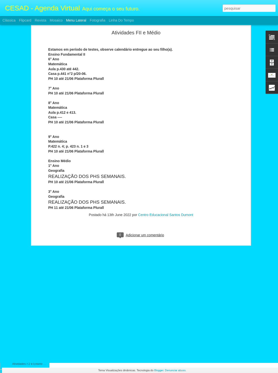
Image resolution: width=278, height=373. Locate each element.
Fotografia (97, 20)
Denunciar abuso (175, 370)
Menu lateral (76, 20)
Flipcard (25, 20)
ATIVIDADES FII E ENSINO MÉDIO (35, 341)
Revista (40, 20)
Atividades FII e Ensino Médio (31, 275)
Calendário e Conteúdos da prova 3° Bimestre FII (44, 330)
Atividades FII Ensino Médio (30, 263)
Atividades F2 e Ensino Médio (31, 297)
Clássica (9, 20)
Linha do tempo (121, 20)
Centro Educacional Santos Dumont (165, 137)
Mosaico (56, 20)
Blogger (158, 370)
